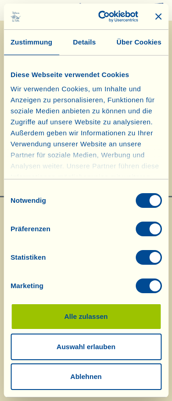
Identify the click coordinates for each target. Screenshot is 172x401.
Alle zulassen (86, 316)
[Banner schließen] (158, 16)
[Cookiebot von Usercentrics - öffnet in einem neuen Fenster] (102, 16)
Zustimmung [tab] (31, 42)
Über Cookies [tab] (139, 42)
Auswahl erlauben (85, 347)
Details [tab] (84, 42)
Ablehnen (85, 376)
